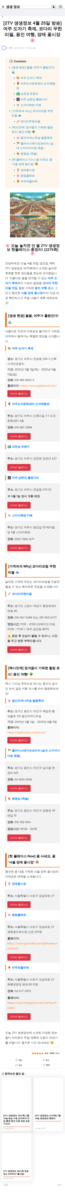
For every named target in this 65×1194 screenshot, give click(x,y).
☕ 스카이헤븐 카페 (28, 105)
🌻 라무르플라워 (27, 181)
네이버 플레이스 (19, 393)
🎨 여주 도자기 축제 (29, 78)
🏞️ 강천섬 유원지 (27, 93)
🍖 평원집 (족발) (26, 153)
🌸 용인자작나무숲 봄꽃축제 (34, 137)
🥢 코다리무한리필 (28, 121)
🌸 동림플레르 (25, 175)
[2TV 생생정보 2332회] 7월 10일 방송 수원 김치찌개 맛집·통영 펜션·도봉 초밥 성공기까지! (16, 1119)
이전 (59, 1185)
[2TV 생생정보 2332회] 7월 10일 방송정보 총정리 (48, 1117)
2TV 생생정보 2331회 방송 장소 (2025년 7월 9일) (15, 1172)
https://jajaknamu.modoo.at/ (26, 732)
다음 (6, 1185)
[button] (4, 7)
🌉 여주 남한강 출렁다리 (31, 99)
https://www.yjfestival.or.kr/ (38, 385)
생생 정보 (13, 7)
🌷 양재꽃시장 (25, 170)
